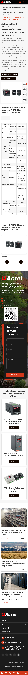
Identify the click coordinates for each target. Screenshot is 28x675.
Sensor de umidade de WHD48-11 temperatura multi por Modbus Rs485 (14, 421)
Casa (4, 6)
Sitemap (7, 666)
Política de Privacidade (17, 666)
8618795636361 (8, 298)
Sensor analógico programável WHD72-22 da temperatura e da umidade (14, 18)
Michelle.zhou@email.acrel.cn (11, 301)
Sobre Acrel (5, 628)
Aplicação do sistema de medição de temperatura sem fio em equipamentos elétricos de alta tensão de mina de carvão (13, 596)
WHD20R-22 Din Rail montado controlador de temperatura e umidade (14, 489)
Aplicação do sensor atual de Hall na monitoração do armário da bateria (13, 532)
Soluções (4, 624)
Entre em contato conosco (9, 74)
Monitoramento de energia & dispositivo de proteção (14, 8)
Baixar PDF (8, 78)
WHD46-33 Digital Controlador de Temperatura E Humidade (14, 455)
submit (15, 375)
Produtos (9, 6)
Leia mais (14, 427)
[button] (7, 262)
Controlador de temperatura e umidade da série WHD (14, 13)
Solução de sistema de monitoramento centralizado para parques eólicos (13, 563)
